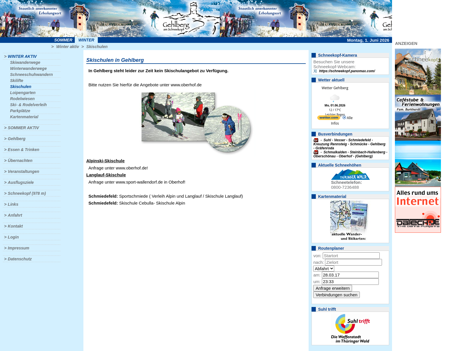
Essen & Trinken (23, 149)
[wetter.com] (328, 118)
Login (13, 237)
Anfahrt (15, 215)
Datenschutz (20, 259)
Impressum (18, 248)
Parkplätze (20, 110)
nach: (318, 262)
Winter (86, 40)
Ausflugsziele (21, 182)
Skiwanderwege (25, 62)
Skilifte (16, 80)
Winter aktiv (67, 46)
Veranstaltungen (23, 171)
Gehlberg (16, 138)
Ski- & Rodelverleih (28, 104)
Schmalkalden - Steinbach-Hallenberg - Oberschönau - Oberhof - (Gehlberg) (350, 154)
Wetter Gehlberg (335, 87)
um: (316, 281)
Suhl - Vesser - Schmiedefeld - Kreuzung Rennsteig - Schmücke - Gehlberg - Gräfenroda (349, 144)
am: (316, 274)
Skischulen (97, 46)
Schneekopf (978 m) (27, 193)
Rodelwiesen (22, 98)
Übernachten (20, 160)
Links (13, 204)
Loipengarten (23, 92)
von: (317, 255)
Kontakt (15, 226)
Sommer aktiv (23, 127)
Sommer (63, 40)
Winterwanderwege (28, 68)
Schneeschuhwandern (31, 74)
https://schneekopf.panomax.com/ (347, 71)
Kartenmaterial (24, 117)
